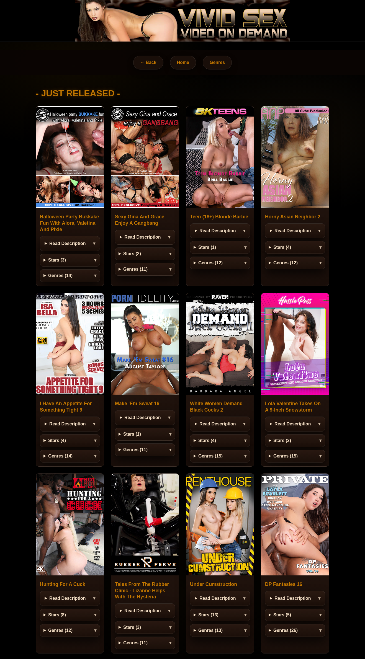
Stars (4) (282, 247)
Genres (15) (210, 456)
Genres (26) (285, 630)
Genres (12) (210, 262)
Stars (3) (57, 260)
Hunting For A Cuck (62, 584)
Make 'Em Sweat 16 (137, 403)
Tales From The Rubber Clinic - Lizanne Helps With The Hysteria (142, 591)
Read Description (67, 243)
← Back (148, 62)
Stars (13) (208, 615)
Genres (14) (60, 275)
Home (183, 62)
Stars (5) (282, 615)
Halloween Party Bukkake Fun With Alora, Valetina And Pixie (69, 223)
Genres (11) (135, 269)
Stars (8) (57, 615)
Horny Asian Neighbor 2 (292, 216)
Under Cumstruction (213, 584)
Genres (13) (210, 630)
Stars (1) (207, 247)
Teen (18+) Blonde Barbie (219, 216)
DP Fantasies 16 (283, 584)
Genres (217, 62)
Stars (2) (132, 253)
